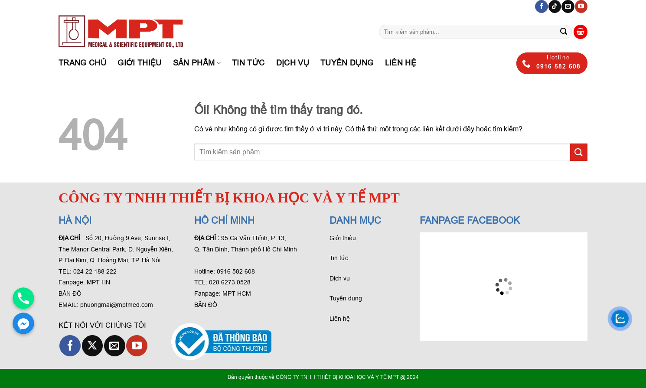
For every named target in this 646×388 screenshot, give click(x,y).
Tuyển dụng (347, 63)
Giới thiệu (139, 63)
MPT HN (98, 282)
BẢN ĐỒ (70, 293)
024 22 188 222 (95, 271)
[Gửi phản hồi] (563, 32)
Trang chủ (82, 63)
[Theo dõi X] (92, 345)
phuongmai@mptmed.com (116, 304)
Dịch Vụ (292, 63)
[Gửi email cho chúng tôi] (567, 6)
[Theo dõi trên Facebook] (541, 6)
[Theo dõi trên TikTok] (554, 6)
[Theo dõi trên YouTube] (581, 6)
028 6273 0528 (230, 282)
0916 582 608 (236, 271)
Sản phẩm (197, 63)
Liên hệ (400, 63)
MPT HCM (236, 293)
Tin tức (248, 63)
